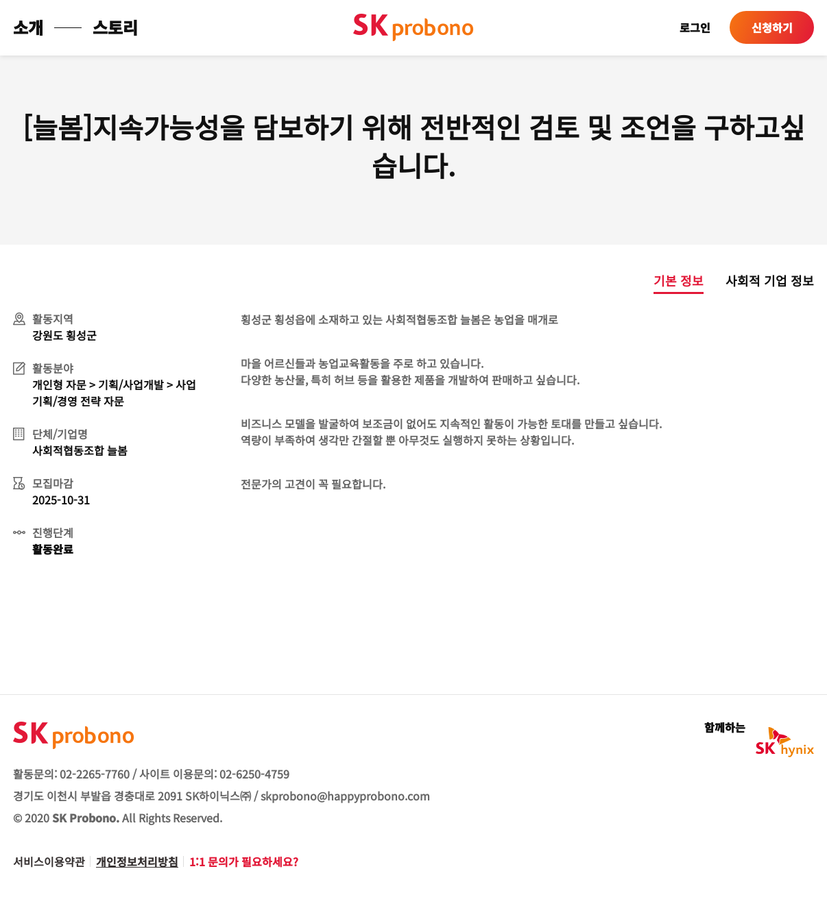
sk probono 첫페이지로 (413, 27)
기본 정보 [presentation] (679, 280)
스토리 (115, 27)
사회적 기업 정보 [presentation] (770, 280)
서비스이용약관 (49, 861)
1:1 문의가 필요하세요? (243, 861)
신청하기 (772, 27)
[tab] (668, 283)
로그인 (695, 27)
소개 (28, 27)
